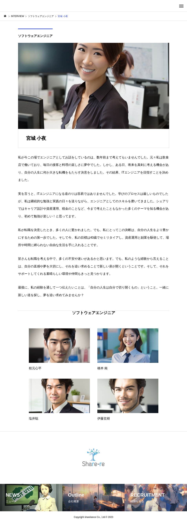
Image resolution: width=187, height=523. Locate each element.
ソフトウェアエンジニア (35, 36)
